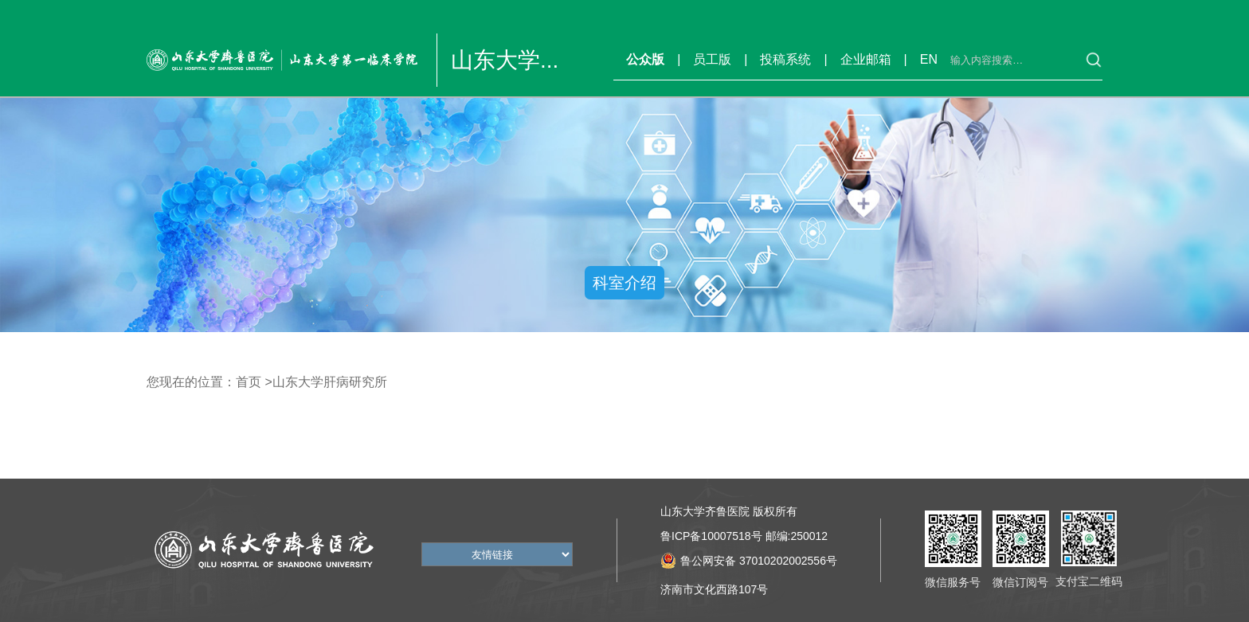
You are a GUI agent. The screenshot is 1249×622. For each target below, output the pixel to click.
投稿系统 (785, 59)
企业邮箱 (865, 59)
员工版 (712, 59)
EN (929, 59)
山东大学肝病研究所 (329, 382)
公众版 (645, 59)
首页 (248, 382)
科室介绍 (624, 282)
